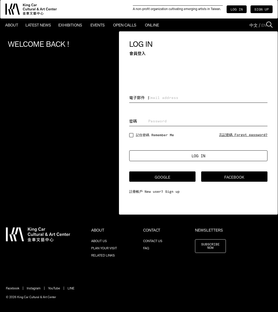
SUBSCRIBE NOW (210, 246)
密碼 (133, 121)
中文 (253, 25)
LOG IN (236, 9)
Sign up (172, 192)
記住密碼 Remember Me (155, 135)
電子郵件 (137, 97)
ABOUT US (99, 241)
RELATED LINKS (103, 255)
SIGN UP (261, 9)
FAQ (146, 248)
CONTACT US (152, 241)
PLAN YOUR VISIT (104, 248)
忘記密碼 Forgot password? (243, 135)
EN (263, 25)
